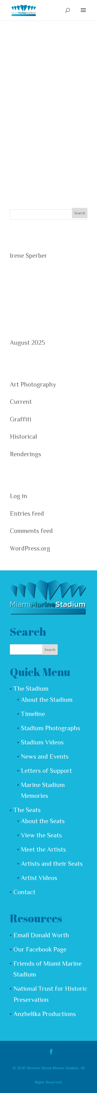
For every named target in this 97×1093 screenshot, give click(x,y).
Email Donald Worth (41, 935)
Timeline (33, 714)
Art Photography (33, 384)
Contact (24, 892)
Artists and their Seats (52, 863)
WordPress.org (30, 548)
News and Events (45, 756)
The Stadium (30, 688)
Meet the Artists (43, 849)
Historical (23, 436)
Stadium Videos (42, 742)
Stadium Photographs (50, 728)
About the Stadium (46, 699)
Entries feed (27, 513)
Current (21, 401)
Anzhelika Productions (44, 1014)
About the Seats (43, 821)
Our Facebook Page (39, 949)
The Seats (27, 810)
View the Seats (41, 835)
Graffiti (20, 419)
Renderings (25, 454)
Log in (18, 496)
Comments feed (31, 530)
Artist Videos (39, 878)
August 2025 (27, 342)
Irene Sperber (28, 255)
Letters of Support (46, 770)
